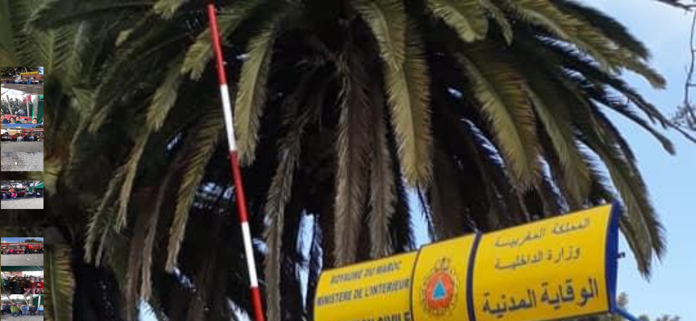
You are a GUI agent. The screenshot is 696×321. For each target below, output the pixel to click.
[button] (21, 80)
